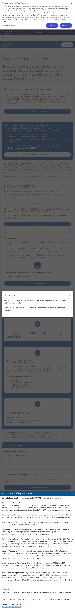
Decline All (65, 25)
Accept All (52, 25)
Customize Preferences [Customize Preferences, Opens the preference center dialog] (9, 25)
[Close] (72, 3)
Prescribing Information (11, 602)
